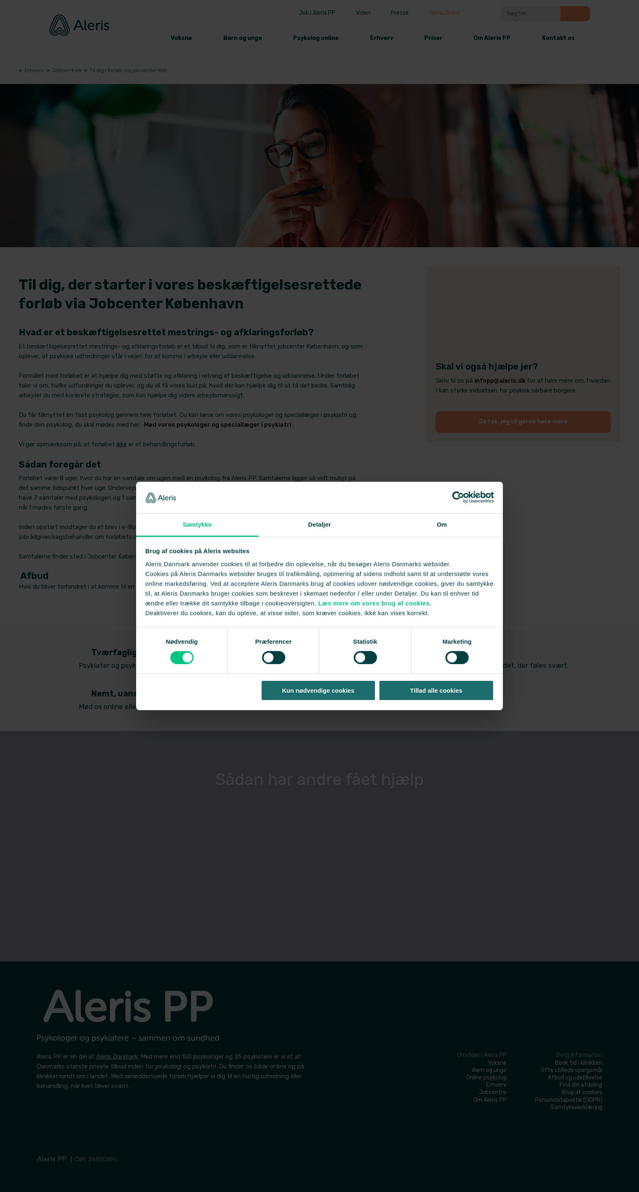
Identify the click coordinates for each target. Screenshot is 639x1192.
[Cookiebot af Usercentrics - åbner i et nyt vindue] (458, 497)
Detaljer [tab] (319, 524)
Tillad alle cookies (436, 690)
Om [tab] (441, 524)
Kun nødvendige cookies (318, 690)
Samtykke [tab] (197, 524)
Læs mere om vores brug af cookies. (375, 603)
